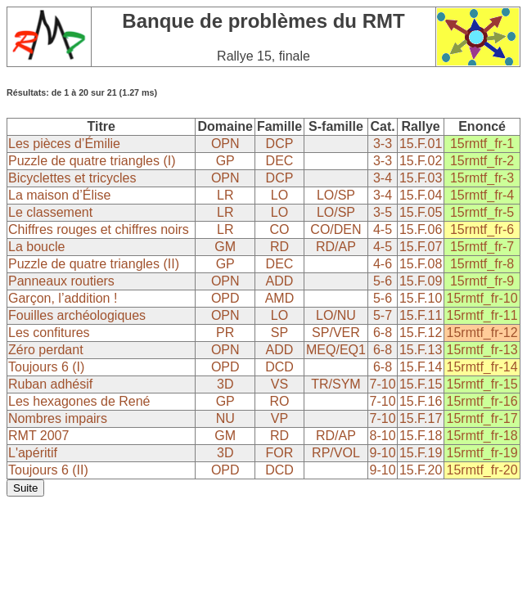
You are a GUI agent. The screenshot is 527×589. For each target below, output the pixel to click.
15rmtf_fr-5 (482, 212)
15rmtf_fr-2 (482, 161)
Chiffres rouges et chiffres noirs (98, 229)
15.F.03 (420, 178)
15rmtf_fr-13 (482, 350)
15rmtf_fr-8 (482, 264)
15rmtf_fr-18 (482, 436)
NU (225, 418)
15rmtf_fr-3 (482, 178)
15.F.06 (420, 229)
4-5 (382, 229)
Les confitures (49, 332)
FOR (280, 453)
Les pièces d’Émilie (64, 144)
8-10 (383, 436)
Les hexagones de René (79, 401)
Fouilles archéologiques (77, 315)
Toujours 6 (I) (46, 367)
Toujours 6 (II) (48, 470)
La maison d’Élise (59, 195)
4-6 (382, 264)
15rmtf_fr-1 (482, 144)
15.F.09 (420, 281)
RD (279, 247)
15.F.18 (420, 436)
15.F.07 (420, 247)
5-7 (382, 315)
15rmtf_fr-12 (482, 332)
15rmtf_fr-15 (482, 384)
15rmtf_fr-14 (482, 367)
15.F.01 (420, 144)
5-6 (382, 281)
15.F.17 (420, 418)
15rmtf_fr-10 (482, 298)
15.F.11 (420, 315)
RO (279, 401)
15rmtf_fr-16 (482, 401)
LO (279, 195)
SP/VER (336, 332)
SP (279, 332)
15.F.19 (420, 453)
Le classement (50, 212)
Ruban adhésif (50, 384)
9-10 (383, 453)
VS (279, 384)
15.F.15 (420, 384)
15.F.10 (420, 298)
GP (225, 161)
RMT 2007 (38, 436)
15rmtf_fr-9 (482, 281)
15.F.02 (420, 161)
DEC (280, 161)
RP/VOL (336, 453)
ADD (280, 281)
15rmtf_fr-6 (482, 229)
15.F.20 (420, 470)
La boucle (36, 247)
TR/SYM (335, 384)
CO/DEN (335, 229)
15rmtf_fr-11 (482, 315)
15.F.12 (420, 332)
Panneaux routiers (61, 281)
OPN (225, 144)
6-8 (382, 332)
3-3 (382, 144)
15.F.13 (420, 350)
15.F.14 (420, 367)
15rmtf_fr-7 (482, 247)
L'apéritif (32, 453)
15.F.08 (420, 264)
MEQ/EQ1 (336, 350)
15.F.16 (420, 401)
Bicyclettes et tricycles (72, 178)
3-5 (382, 212)
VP (279, 418)
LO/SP (336, 195)
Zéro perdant (45, 350)
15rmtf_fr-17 (482, 418)
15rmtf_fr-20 (482, 470)
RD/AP (336, 247)
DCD (279, 367)
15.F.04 (420, 195)
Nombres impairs (57, 418)
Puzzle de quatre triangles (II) (93, 264)
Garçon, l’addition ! (62, 298)
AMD (280, 298)
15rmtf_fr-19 (482, 453)
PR (225, 332)
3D (225, 384)
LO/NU (336, 315)
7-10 (383, 384)
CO (279, 229)
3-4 (382, 178)
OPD (225, 298)
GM (225, 247)
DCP (280, 144)
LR (225, 195)
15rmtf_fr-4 (482, 195)
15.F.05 (420, 212)
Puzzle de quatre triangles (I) (92, 161)
